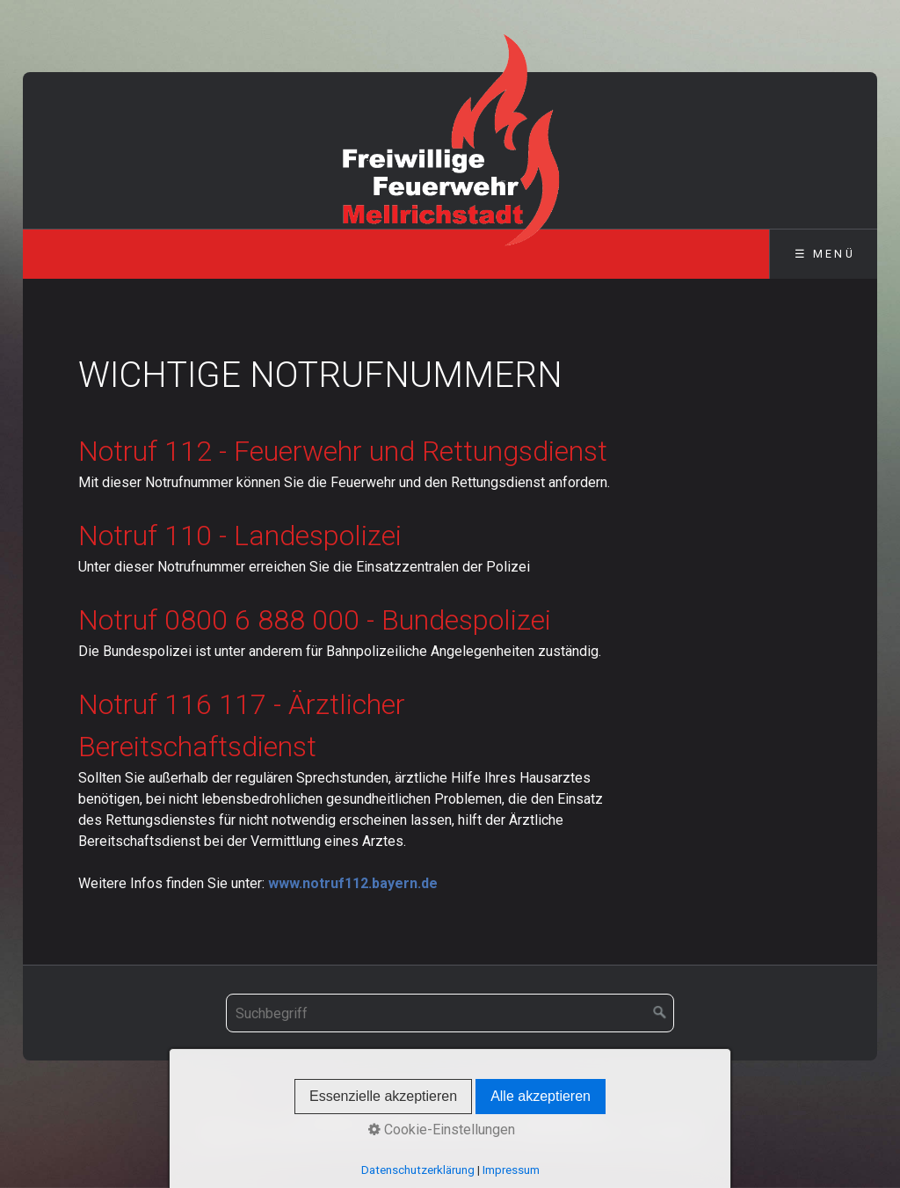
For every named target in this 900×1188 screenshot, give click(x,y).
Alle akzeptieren (540, 1096)
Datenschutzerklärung (418, 1170)
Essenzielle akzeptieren (383, 1096)
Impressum (511, 1170)
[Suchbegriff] (450, 1013)
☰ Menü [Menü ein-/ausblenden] (825, 253)
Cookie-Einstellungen (441, 1129)
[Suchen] (660, 1013)
